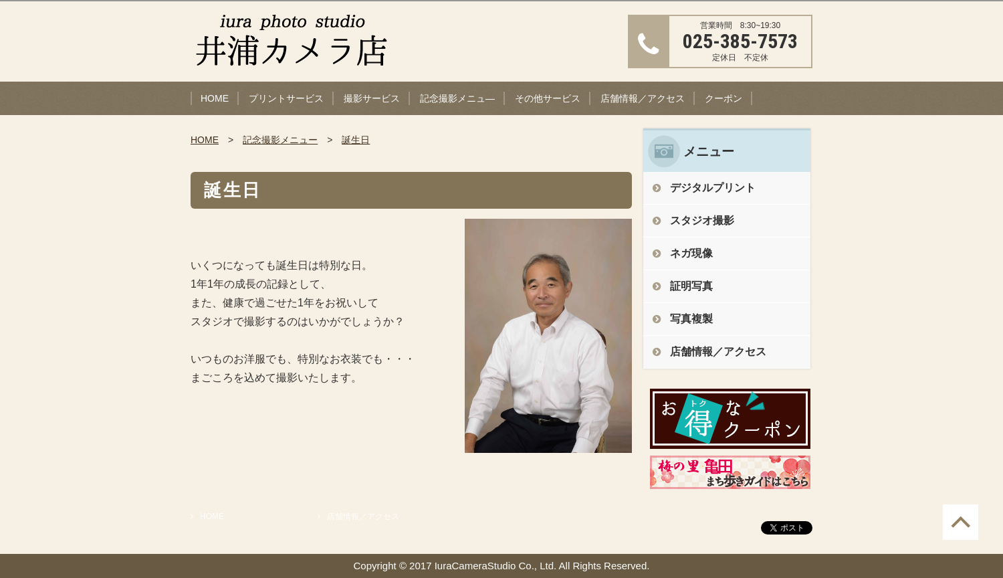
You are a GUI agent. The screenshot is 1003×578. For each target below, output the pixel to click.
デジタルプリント (713, 187)
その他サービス (547, 98)
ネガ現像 (691, 253)
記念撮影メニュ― (457, 98)
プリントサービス (286, 98)
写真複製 (691, 318)
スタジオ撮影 (702, 220)
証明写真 (691, 286)
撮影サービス (372, 98)
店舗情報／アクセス (642, 98)
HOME (215, 98)
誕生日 (356, 139)
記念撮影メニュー (280, 139)
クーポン (723, 98)
